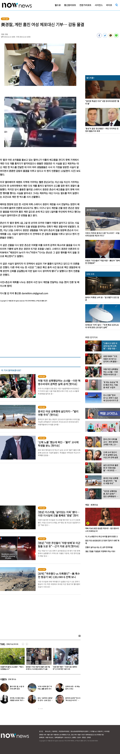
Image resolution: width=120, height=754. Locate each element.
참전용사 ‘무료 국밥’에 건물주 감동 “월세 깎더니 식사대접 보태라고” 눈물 (65, 668)
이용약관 (54, 731)
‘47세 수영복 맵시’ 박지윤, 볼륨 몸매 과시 (45, 687)
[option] (38, 659)
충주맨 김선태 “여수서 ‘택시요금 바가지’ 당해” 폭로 (72, 700)
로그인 (41, 731)
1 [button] (38, 708)
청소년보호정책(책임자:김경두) (80, 731)
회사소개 (47, 731)
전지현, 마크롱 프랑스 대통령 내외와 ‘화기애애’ (17, 700)
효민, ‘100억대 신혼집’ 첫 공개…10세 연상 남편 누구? (45, 700)
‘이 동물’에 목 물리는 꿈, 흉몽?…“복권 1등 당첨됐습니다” (38, 668)
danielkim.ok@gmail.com (35, 293)
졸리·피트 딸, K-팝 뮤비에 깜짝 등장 (17, 687)
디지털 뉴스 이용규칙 (96, 731)
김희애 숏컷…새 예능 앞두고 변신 (72, 687)
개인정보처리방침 (64, 731)
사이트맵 (106, 731)
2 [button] (40, 708)
